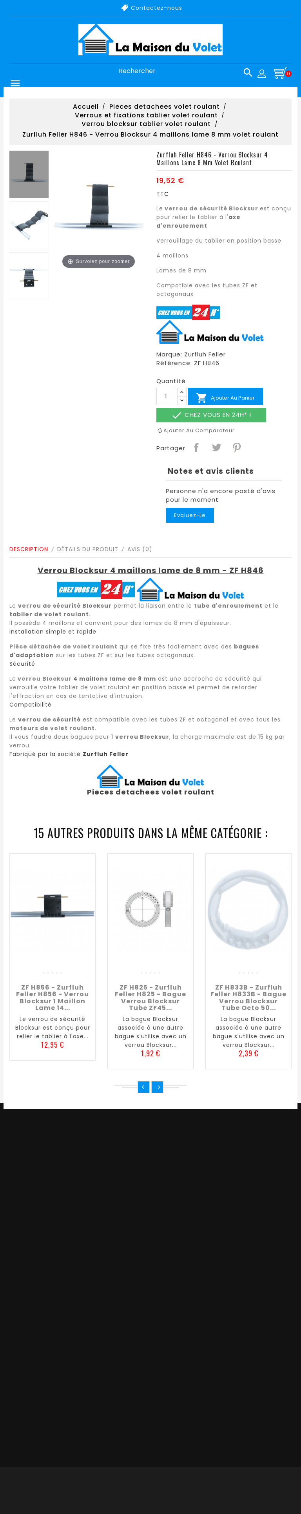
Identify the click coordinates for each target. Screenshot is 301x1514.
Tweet (216, 447)
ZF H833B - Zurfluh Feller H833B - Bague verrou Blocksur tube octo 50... (248, 998)
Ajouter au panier (225, 398)
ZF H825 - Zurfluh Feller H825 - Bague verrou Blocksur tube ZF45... (150, 998)
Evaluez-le (190, 515)
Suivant (157, 1087)
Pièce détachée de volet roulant (63, 646)
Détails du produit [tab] (87, 549)
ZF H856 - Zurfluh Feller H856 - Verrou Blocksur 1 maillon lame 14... (52, 998)
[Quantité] (165, 396)
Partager (196, 447)
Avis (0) (139, 549)
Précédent (144, 1087)
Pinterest (236, 447)
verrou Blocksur (45, 679)
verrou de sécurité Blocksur (211, 208)
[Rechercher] (182, 71)
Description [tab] (28, 549)
